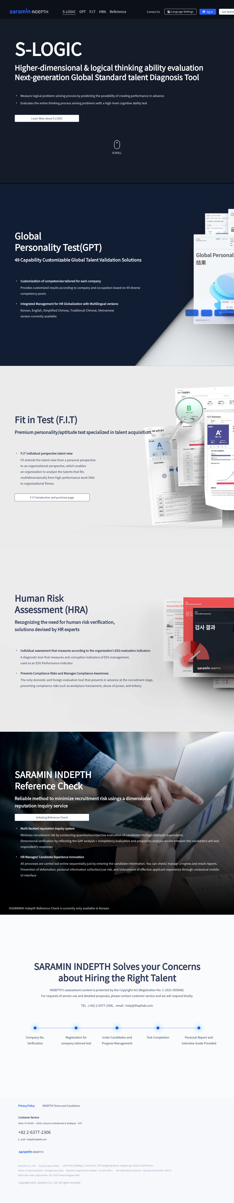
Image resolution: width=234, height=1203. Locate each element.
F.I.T (92, 11)
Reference (118, 11)
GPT (82, 11)
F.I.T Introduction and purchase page (52, 497)
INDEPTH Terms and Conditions (61, 1106)
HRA (102, 11)
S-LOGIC (69, 11)
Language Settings (180, 11)
